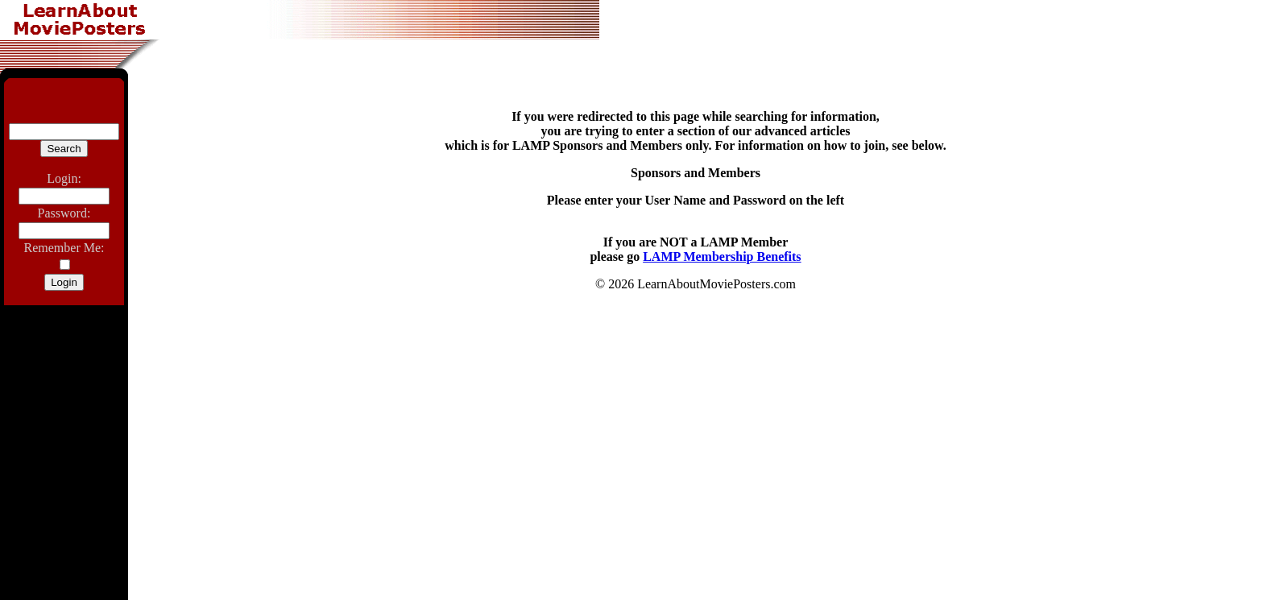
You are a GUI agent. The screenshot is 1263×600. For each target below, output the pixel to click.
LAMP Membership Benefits (722, 256)
